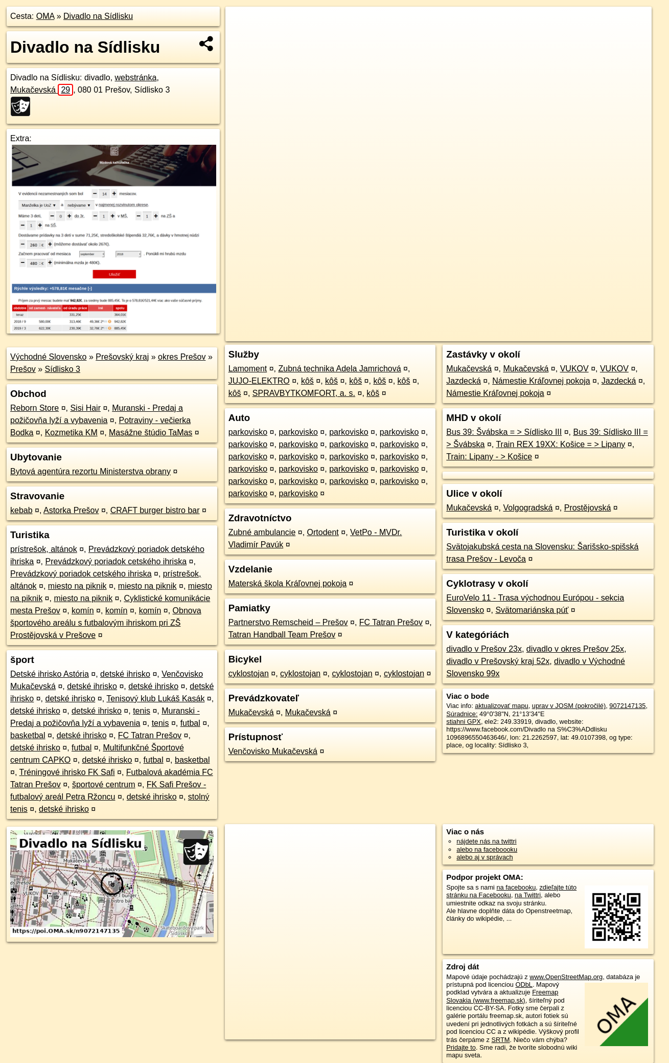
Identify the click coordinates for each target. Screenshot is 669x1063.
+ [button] (243, 24)
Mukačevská (41, 90)
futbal (190, 723)
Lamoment (247, 368)
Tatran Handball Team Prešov (282, 634)
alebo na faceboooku (486, 849)
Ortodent (323, 532)
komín (83, 610)
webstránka (136, 77)
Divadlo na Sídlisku (98, 16)
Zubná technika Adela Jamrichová (340, 368)
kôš (307, 381)
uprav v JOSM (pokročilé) (569, 706)
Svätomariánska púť (531, 610)
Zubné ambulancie (262, 532)
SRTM (501, 1040)
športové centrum (103, 784)
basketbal (27, 735)
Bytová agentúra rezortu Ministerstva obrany (90, 471)
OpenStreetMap (475, 333)
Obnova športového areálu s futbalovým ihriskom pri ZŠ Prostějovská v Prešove (105, 622)
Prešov (23, 369)
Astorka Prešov (71, 510)
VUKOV (574, 368)
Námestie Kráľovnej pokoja (541, 381)
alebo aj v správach (484, 857)
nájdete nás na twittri (486, 841)
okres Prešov (181, 356)
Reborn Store (34, 408)
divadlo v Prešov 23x (484, 649)
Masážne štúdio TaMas (150, 432)
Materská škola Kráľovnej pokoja (287, 583)
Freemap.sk (528, 333)
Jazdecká (463, 381)
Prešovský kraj (122, 356)
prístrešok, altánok (43, 549)
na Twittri (528, 895)
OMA (45, 16)
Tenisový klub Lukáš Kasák (155, 698)
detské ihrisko (125, 674)
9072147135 (627, 706)
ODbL (523, 984)
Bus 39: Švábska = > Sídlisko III (504, 432)
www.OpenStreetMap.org (566, 977)
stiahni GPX (463, 721)
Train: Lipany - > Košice (489, 456)
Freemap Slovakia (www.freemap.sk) (502, 996)
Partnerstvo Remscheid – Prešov (288, 622)
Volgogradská (527, 507)
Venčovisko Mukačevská (272, 751)
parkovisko (247, 432)
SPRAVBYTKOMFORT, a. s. (303, 393)
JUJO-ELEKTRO (259, 381)
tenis (141, 710)
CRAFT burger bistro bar (155, 510)
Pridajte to (461, 1047)
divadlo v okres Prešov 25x (575, 649)
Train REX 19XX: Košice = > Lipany (560, 444)
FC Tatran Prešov (149, 735)
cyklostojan (248, 673)
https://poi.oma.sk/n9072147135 (605, 333)
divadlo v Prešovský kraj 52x (497, 661)
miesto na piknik (77, 586)
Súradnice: (461, 714)
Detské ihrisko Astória (49, 674)
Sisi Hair (85, 408)
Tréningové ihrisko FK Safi (67, 772)
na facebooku (516, 887)
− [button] (243, 40)
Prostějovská (587, 507)
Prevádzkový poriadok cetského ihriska (116, 561)
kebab (21, 510)
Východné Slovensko (48, 356)
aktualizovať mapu (501, 706)
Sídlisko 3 (62, 369)
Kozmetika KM (71, 432)
